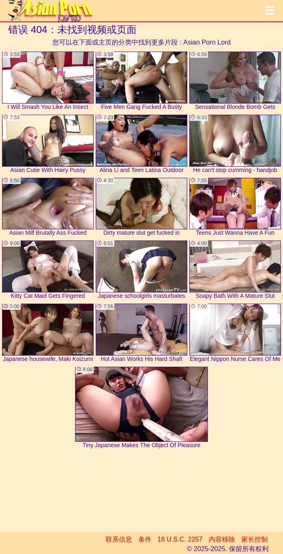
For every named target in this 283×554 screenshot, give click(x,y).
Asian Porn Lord (207, 42)
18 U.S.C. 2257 (180, 539)
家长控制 (254, 539)
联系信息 (119, 539)
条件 (144, 539)
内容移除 (222, 539)
